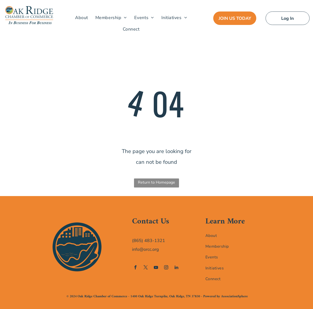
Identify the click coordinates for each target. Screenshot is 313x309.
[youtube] (156, 268)
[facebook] (135, 268)
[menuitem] (81, 17)
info (135, 249)
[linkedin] (176, 268)
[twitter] (145, 268)
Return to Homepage (156, 182)
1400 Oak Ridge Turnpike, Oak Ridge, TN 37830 (165, 296)
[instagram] (166, 268)
